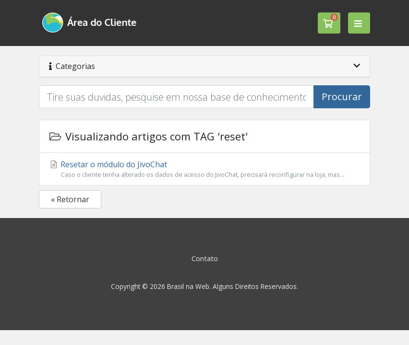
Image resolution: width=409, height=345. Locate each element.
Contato (205, 258)
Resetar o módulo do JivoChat (204, 169)
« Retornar (70, 199)
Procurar (342, 96)
